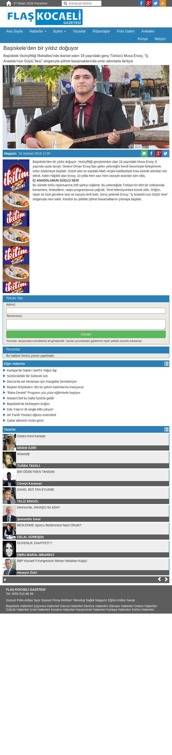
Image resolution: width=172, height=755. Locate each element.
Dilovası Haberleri (121, 606)
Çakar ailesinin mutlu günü (23, 420)
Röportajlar (101, 31)
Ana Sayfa (14, 31)
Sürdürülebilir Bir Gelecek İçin (25, 376)
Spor (37, 600)
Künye (143, 39)
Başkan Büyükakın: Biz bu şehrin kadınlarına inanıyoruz (43, 387)
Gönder (86, 334)
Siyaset (46, 600)
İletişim (160, 39)
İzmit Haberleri (40, 609)
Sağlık (90, 600)
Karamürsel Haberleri (91, 609)
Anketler (148, 31)
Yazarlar (79, 31)
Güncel (11, 600)
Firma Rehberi (62, 600)
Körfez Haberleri (143, 609)
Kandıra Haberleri (63, 609)
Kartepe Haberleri (118, 609)
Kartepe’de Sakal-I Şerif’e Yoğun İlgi (30, 370)
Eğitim (112, 600)
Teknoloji (79, 600)
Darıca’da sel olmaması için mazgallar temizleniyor (40, 381)
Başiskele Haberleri (19, 606)
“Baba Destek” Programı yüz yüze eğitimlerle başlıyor (41, 392)
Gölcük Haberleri (17, 609)
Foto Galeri (125, 31)
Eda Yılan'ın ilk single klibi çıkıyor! (28, 409)
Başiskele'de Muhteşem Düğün (26, 404)
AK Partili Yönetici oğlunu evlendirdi (29, 415)
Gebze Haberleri (145, 606)
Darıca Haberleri (71, 606)
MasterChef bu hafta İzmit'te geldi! (28, 398)
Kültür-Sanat (126, 600)
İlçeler (59, 31)
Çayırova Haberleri (47, 606)
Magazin (10, 153)
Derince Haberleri (96, 606)
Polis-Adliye (25, 600)
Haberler (38, 31)
